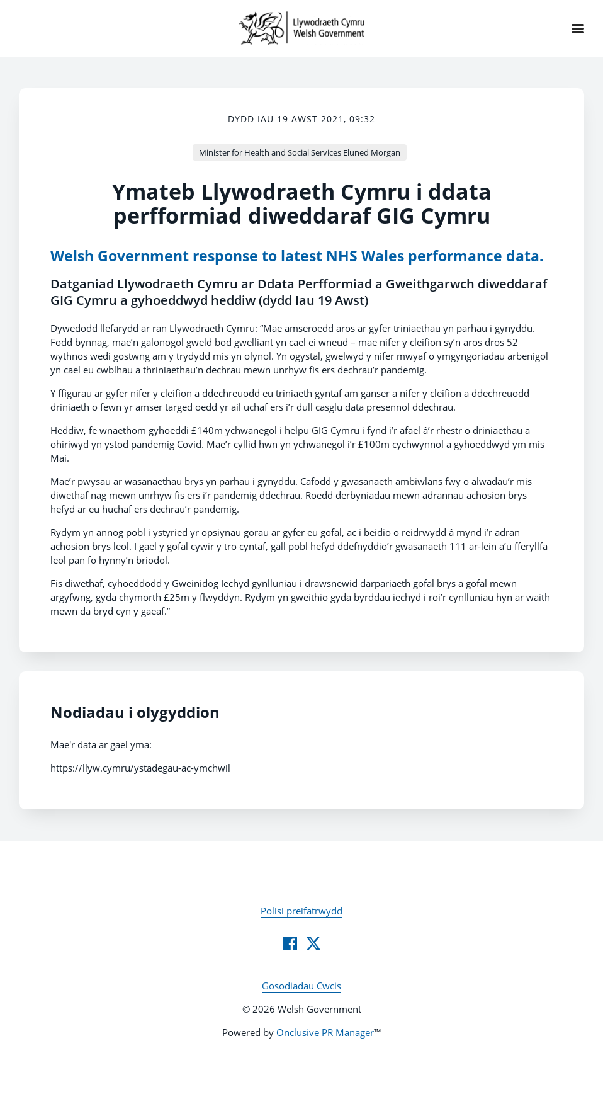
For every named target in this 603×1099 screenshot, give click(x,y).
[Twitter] (313, 943)
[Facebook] (290, 943)
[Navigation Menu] (578, 28)
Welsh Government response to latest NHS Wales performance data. (297, 256)
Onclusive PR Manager (325, 1032)
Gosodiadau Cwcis (301, 985)
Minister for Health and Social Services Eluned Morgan (299, 152)
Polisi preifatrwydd (301, 910)
